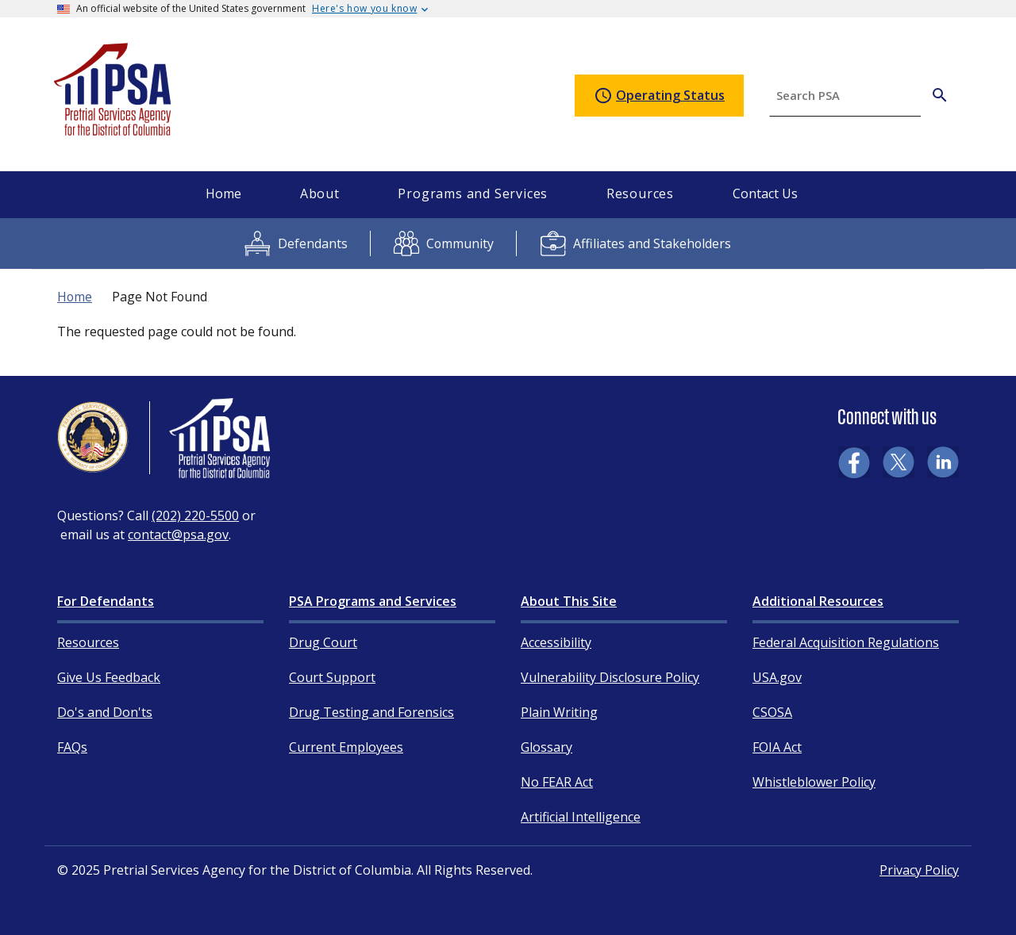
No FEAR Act (557, 782)
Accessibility (556, 642)
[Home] (113, 129)
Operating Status (659, 96)
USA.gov (777, 677)
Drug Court (323, 642)
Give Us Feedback (108, 677)
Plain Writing (559, 712)
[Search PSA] (940, 95)
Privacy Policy (919, 870)
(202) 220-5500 (195, 515)
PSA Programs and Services (372, 601)
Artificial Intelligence (581, 817)
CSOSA (772, 712)
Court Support (332, 677)
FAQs (72, 747)
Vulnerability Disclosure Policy (610, 677)
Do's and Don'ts (104, 712)
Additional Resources (817, 601)
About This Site (569, 601)
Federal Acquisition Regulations (845, 642)
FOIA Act (777, 747)
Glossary (546, 747)
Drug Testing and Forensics (371, 712)
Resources (88, 642)
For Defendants (105, 601)
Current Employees (346, 747)
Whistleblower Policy (814, 782)
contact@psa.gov (178, 534)
